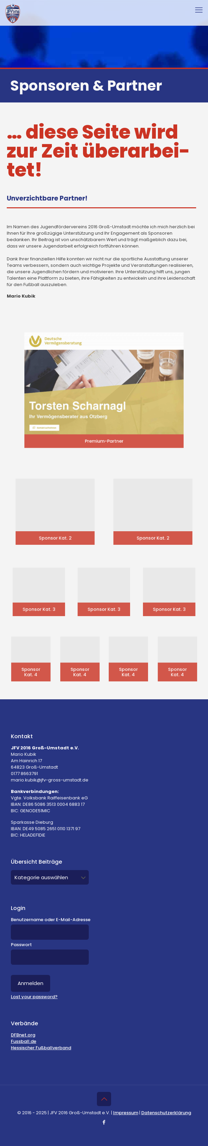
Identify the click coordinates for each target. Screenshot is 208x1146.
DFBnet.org (23, 1035)
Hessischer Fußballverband (41, 1048)
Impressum (125, 1112)
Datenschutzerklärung (166, 1112)
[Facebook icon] (104, 1122)
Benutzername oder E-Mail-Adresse (50, 919)
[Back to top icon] (104, 1099)
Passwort (21, 944)
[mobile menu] (199, 10)
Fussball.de (23, 1041)
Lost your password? (34, 996)
